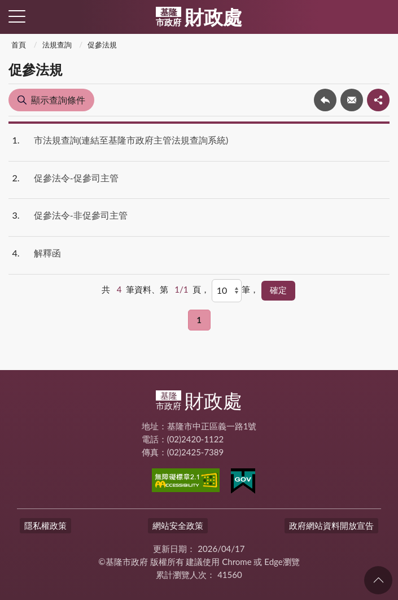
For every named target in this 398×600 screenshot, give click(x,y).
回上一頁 (325, 100)
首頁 (18, 44)
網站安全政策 (177, 525)
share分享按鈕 (378, 100)
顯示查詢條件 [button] (58, 99)
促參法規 (102, 44)
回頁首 (378, 580)
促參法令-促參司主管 (76, 177)
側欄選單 (16, 16)
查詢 (381, 17)
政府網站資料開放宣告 (331, 525)
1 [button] (199, 320)
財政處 (199, 17)
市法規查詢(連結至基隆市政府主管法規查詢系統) (131, 139)
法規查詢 (57, 44)
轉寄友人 (351, 100)
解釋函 (47, 252)
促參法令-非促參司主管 (81, 215)
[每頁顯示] (227, 290)
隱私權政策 (45, 525)
